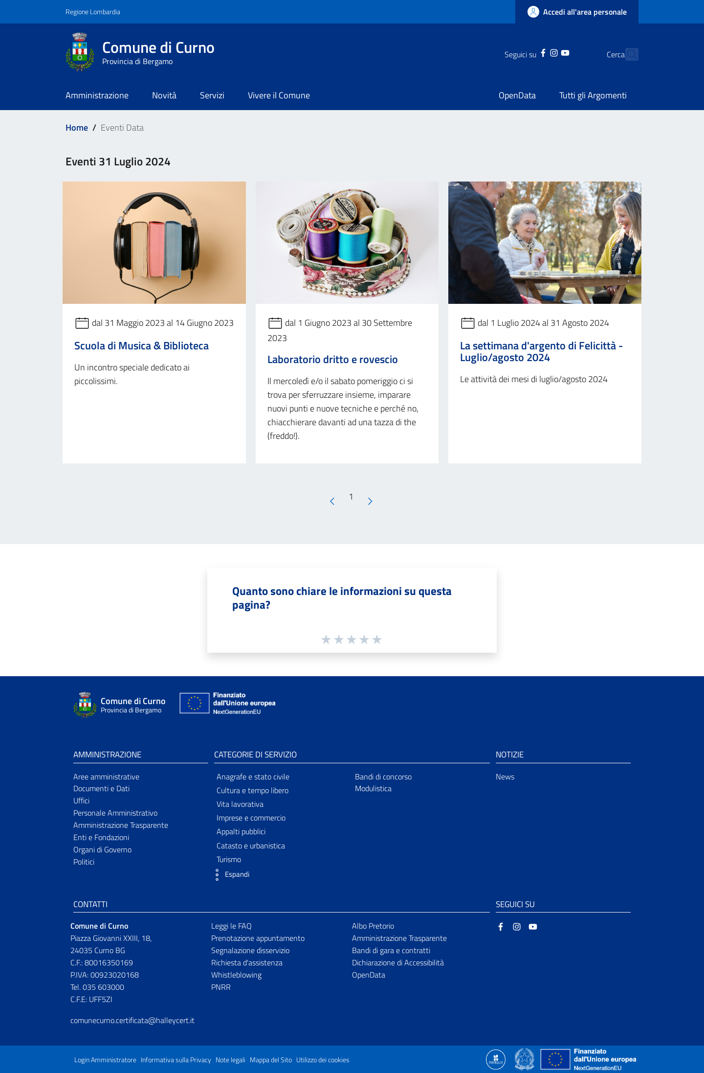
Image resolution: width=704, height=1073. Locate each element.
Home (77, 127)
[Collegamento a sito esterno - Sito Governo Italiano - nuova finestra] (525, 1059)
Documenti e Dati (101, 788)
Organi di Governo (102, 849)
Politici (83, 862)
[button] (229, 875)
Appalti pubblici (241, 831)
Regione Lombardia (93, 11)
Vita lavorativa (240, 804)
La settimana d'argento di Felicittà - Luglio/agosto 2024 (541, 351)
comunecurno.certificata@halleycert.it (132, 1020)
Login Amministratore (105, 1060)
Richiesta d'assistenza (247, 962)
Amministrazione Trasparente (120, 825)
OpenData (368, 975)
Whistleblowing (236, 975)
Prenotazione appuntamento (258, 938)
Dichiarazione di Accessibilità (398, 962)
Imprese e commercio (251, 817)
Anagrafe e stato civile (253, 776)
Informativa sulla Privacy (176, 1060)
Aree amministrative (106, 776)
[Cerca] (626, 54)
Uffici (81, 800)
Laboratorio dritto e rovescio (332, 359)
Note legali (230, 1060)
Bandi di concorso (383, 776)
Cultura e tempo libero (252, 790)
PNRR (221, 987)
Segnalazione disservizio (250, 950)
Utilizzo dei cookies (323, 1060)
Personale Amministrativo (115, 813)
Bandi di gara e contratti (391, 950)
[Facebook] (526, 52)
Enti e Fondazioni (101, 837)
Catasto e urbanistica (251, 845)
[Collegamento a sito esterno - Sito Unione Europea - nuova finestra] (226, 705)
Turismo (229, 859)
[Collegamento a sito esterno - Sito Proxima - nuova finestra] (496, 1059)
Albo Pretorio (373, 926)
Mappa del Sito (271, 1060)
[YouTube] (547, 52)
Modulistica (373, 788)
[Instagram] (537, 52)
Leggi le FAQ (231, 926)
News (505, 776)
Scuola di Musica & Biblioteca (141, 345)
